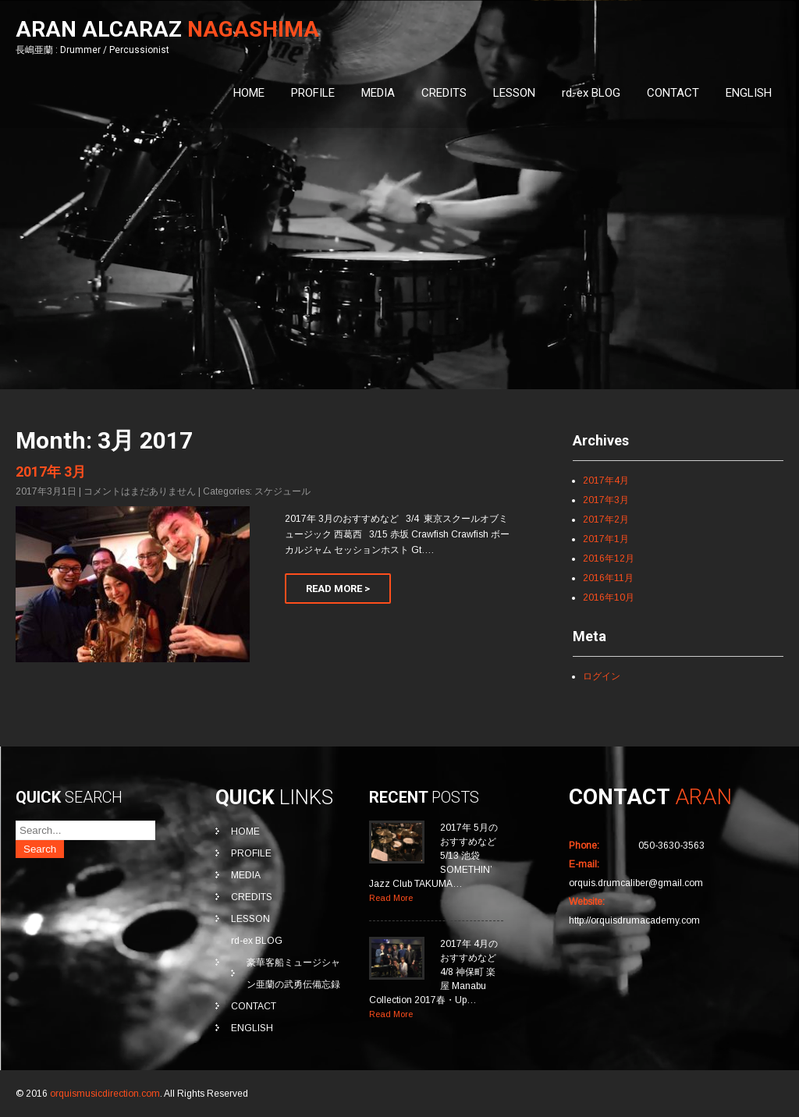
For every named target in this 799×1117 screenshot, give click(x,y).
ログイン (601, 676)
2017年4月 (606, 480)
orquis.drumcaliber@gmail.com (636, 883)
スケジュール (282, 491)
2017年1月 (606, 539)
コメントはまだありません (139, 491)
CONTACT (673, 93)
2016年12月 (608, 558)
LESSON (514, 93)
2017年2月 (606, 519)
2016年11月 (608, 578)
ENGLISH (749, 93)
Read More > (338, 588)
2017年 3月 (51, 471)
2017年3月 (606, 500)
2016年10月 (608, 597)
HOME (249, 93)
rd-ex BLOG (591, 93)
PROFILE (313, 93)
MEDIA (378, 93)
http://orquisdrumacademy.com (634, 920)
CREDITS (444, 93)
